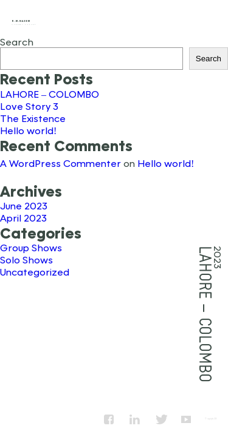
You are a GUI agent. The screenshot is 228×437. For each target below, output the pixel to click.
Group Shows (31, 247)
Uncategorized (34, 271)
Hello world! (28, 130)
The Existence (33, 118)
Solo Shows (26, 259)
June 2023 (23, 205)
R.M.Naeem (21, 20)
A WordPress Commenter (60, 163)
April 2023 (23, 217)
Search (16, 41)
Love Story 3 (29, 106)
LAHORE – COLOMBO (49, 94)
